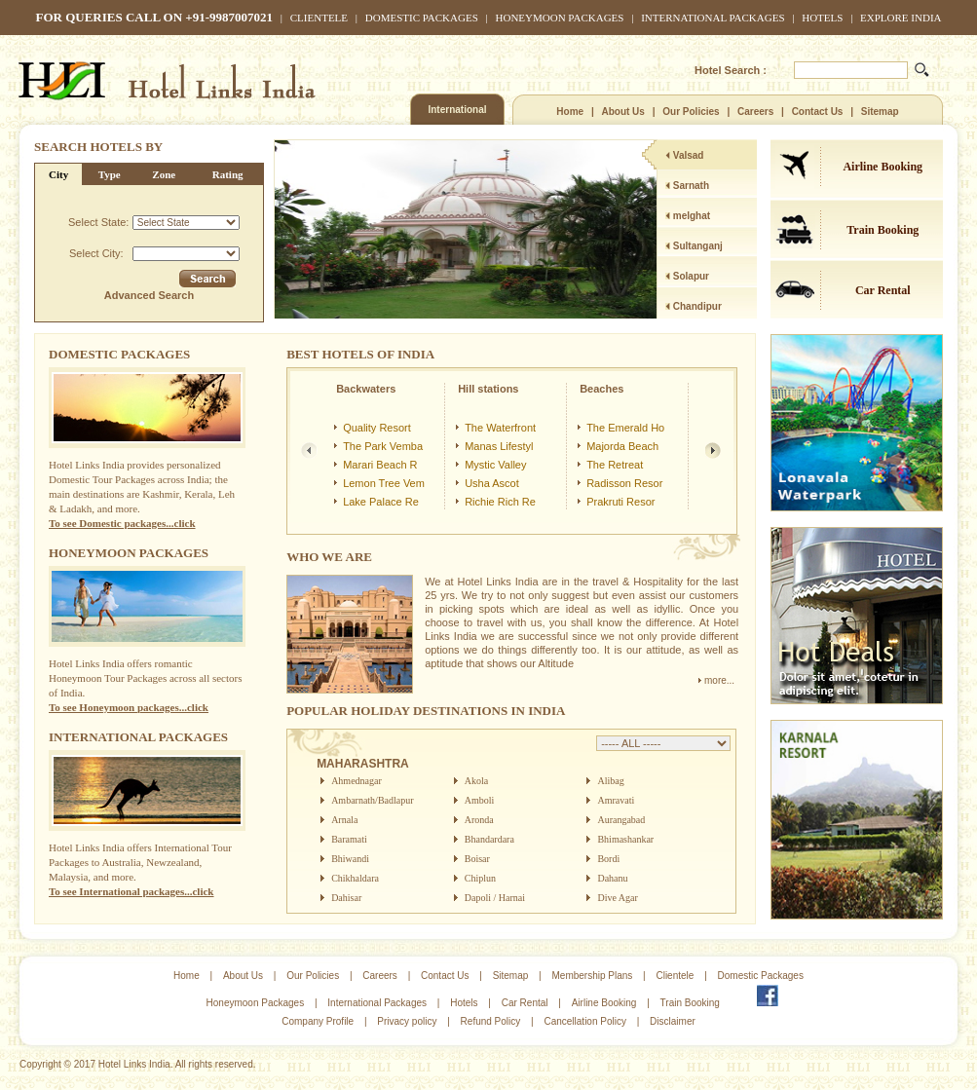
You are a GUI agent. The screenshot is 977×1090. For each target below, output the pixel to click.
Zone (163, 174)
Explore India (900, 17)
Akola (476, 780)
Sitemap (880, 111)
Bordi (608, 858)
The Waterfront (500, 427)
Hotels (822, 17)
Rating (228, 174)
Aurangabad (621, 819)
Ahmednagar (356, 780)
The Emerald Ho (625, 427)
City (58, 174)
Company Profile (318, 1021)
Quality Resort (377, 427)
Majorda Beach (622, 446)
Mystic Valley (495, 464)
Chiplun (480, 878)
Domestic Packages (421, 17)
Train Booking (882, 230)
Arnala (344, 819)
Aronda (479, 819)
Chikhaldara (355, 878)
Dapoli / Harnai (495, 897)
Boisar (477, 858)
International (457, 109)
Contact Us (818, 111)
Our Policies (690, 111)
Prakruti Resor (620, 501)
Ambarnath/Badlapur (372, 800)
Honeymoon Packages (560, 17)
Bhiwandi (350, 858)
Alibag (610, 780)
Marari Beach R (380, 464)
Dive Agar (617, 897)
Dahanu (612, 878)
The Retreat (614, 464)
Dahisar (346, 897)
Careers (755, 111)
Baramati (349, 839)
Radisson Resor (624, 483)
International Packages (712, 17)
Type (109, 174)
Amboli (480, 800)
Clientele (319, 17)
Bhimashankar (625, 839)
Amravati (615, 800)
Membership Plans (591, 975)
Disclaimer (672, 1021)
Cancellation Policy (585, 1021)
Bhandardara (489, 839)
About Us (622, 111)
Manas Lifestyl (499, 446)
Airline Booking (882, 166)
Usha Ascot (492, 483)
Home (569, 111)
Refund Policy (491, 1021)
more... (716, 680)
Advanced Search (149, 295)
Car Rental (883, 290)
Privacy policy (406, 1021)
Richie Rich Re (500, 501)
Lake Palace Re (381, 501)
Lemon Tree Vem (384, 483)
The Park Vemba (383, 446)
